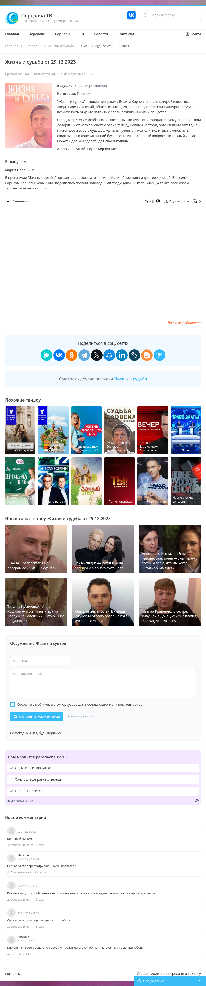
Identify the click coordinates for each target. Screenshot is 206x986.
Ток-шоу (83, 93)
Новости (101, 34)
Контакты (126, 34)
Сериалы (62, 34)
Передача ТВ (36, 15)
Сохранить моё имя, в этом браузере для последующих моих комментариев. (80, 704)
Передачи (36, 34)
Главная (12, 34)
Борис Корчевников (91, 85)
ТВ (82, 34)
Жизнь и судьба (61, 46)
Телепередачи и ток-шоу (181, 973)
